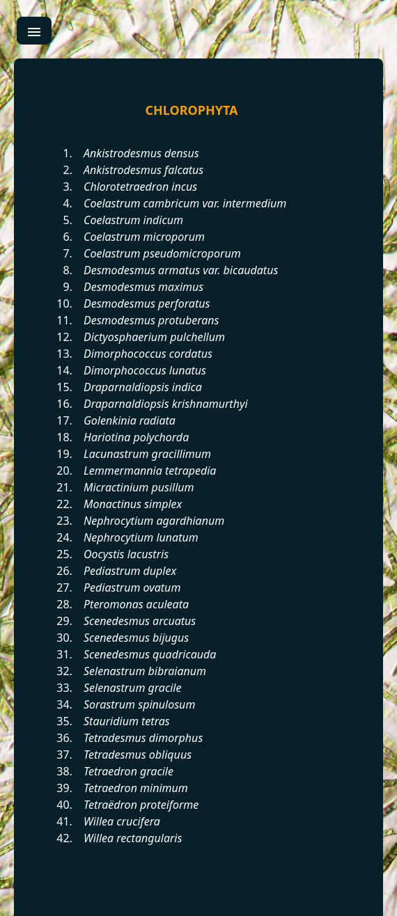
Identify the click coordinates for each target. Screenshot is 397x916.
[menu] (34, 31)
